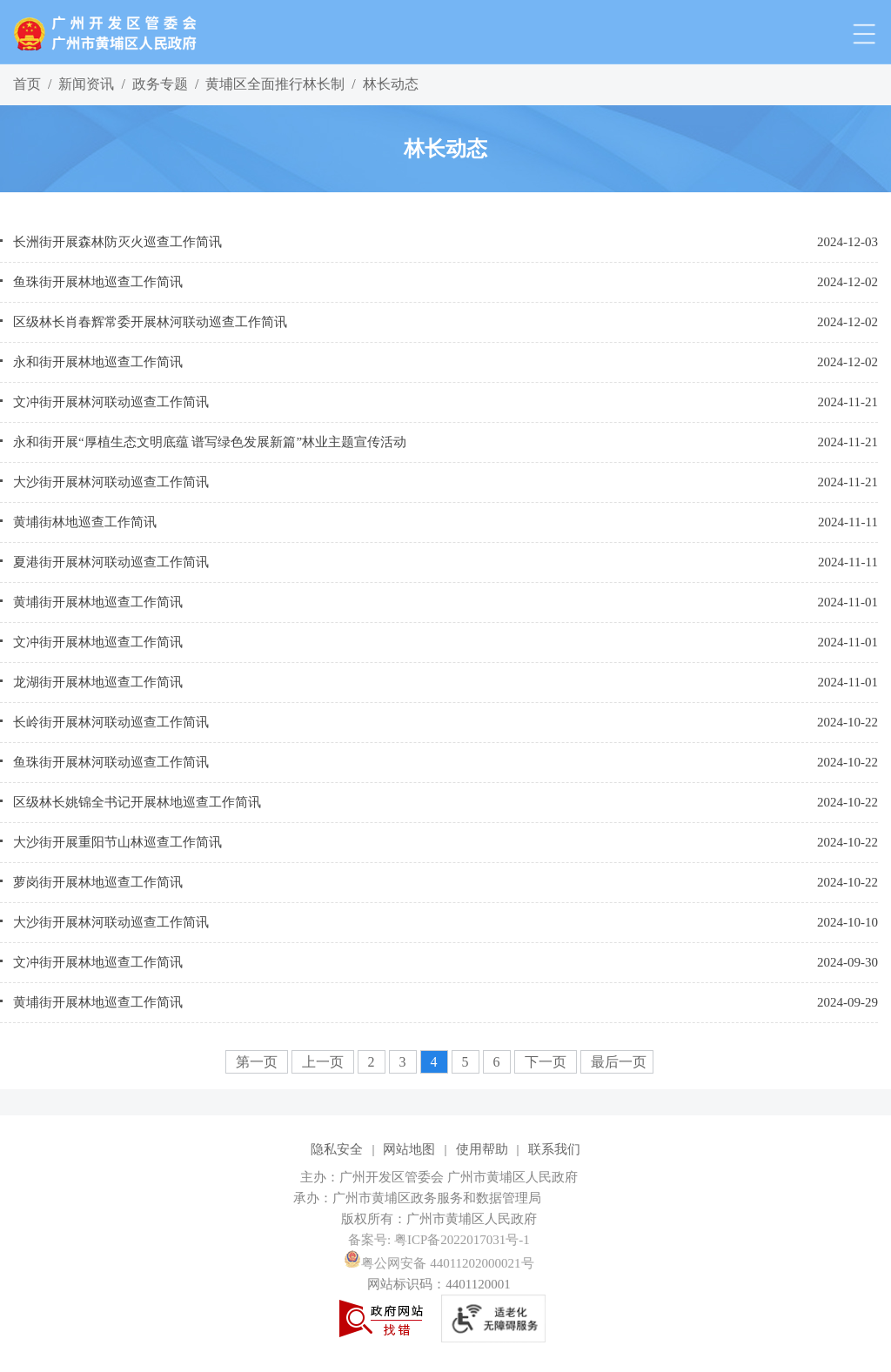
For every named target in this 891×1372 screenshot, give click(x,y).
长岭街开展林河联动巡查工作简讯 (111, 722)
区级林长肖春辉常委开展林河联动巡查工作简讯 (150, 322)
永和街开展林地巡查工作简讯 (98, 362)
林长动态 (391, 84)
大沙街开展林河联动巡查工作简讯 (111, 482)
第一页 (258, 1061)
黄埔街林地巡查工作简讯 (85, 522)
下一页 (547, 1061)
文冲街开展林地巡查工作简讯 (98, 642)
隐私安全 (337, 1149)
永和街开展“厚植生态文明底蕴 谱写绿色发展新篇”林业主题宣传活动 (209, 442)
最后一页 (618, 1061)
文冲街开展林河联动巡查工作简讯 (111, 402)
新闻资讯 (86, 84)
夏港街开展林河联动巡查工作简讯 (111, 562)
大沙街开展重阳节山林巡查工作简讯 (117, 842)
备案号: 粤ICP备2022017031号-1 (439, 1240)
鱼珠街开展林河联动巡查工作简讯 (111, 762)
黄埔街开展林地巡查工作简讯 (98, 602)
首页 (27, 84)
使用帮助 (482, 1149)
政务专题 (160, 84)
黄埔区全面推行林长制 (275, 84)
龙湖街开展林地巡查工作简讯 (98, 682)
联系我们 (554, 1149)
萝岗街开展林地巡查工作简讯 (98, 882)
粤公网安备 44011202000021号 (438, 1263)
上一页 (324, 1061)
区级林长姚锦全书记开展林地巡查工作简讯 (137, 802)
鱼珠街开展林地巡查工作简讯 (98, 282)
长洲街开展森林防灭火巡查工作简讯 (117, 242)
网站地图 (409, 1149)
